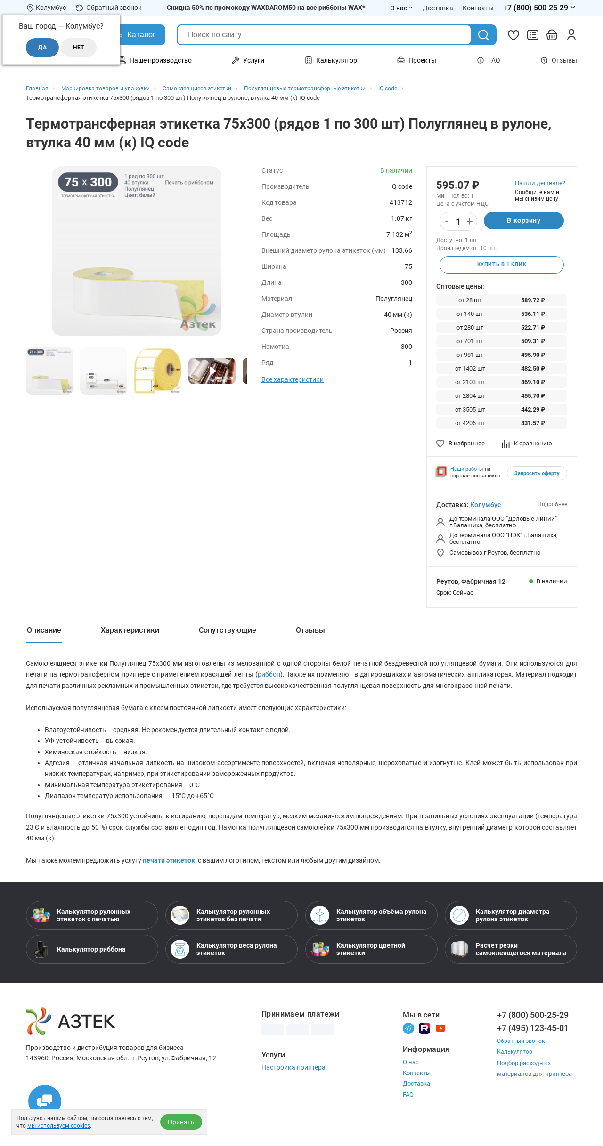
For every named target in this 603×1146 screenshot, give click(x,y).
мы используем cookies (58, 1125)
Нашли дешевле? (540, 182)
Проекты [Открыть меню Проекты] (416, 60)
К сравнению (527, 444)
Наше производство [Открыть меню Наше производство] (155, 60)
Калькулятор (515, 1063)
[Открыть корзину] (552, 34)
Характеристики (130, 631)
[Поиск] (483, 35)
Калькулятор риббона (78, 961)
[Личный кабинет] (571, 34)
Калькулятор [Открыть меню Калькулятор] (331, 60)
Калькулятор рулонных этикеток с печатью (80, 927)
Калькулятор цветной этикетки (357, 961)
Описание (44, 631)
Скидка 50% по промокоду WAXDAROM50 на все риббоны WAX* (266, 7)
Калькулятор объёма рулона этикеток (368, 927)
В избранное (460, 444)
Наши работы (466, 471)
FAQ (488, 60)
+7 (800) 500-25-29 (533, 1027)
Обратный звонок (108, 8)
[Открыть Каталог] (134, 34)
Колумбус (485, 506)
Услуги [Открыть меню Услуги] (248, 60)
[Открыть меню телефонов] (540, 8)
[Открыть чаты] (44, 1101)
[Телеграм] (408, 1039)
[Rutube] (424, 1039)
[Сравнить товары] (532, 34)
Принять (181, 1122)
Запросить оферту (537, 475)
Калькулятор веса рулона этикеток (224, 961)
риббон (269, 679)
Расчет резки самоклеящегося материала (508, 961)
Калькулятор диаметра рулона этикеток (500, 927)
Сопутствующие (227, 631)
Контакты (417, 1085)
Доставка (416, 1095)
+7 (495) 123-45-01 (533, 1040)
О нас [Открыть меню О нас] (401, 8)
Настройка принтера (293, 1079)
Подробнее (552, 505)
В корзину (523, 221)
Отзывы (558, 60)
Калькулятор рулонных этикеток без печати (220, 927)
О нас (411, 1074)
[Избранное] (513, 34)
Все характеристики (292, 379)
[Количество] (458, 221)
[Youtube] (440, 1039)
